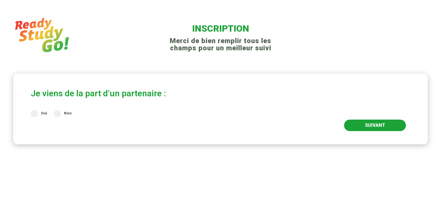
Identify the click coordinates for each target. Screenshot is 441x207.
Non (63, 113)
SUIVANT (375, 125)
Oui (39, 113)
